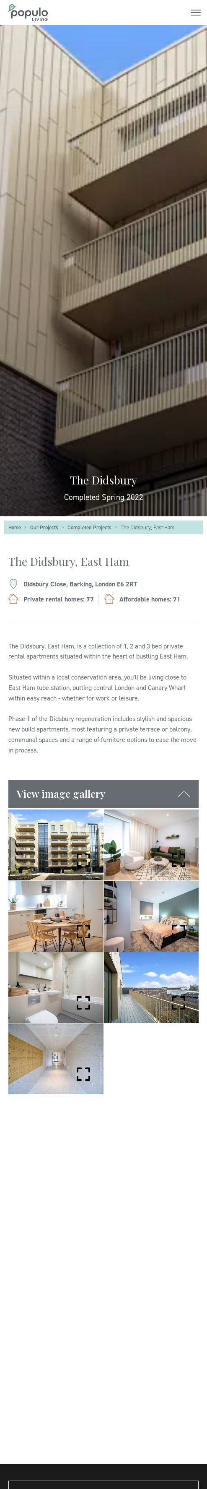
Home (14, 527)
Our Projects (44, 527)
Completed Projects (89, 527)
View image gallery (61, 793)
